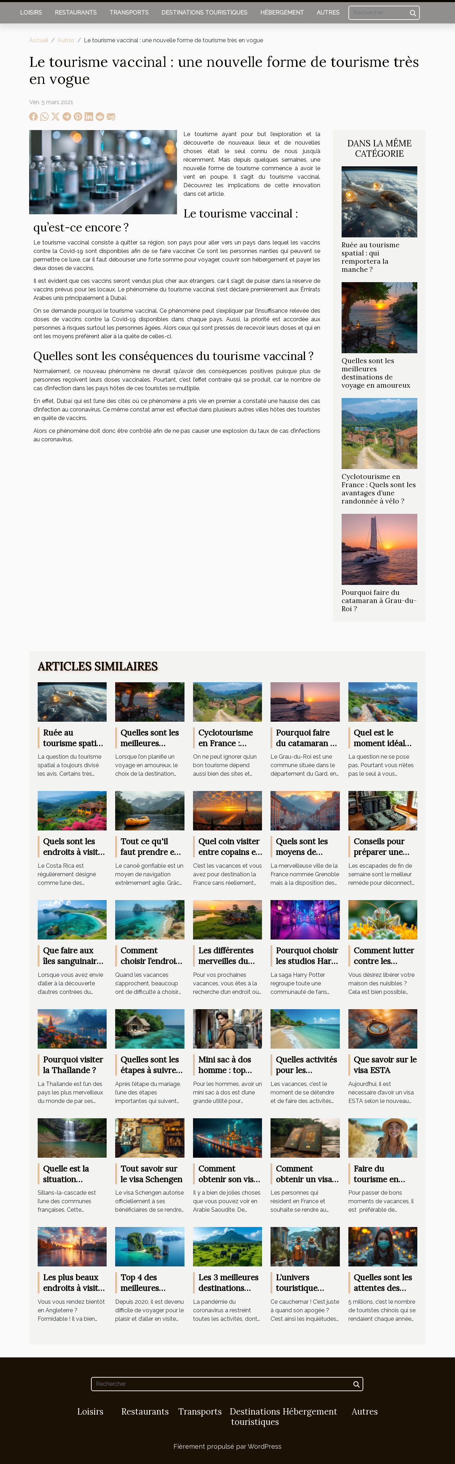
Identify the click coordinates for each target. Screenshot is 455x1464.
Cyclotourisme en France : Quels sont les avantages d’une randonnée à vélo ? (379, 488)
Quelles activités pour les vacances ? (306, 1070)
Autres (328, 12)
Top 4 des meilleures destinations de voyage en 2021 (149, 1293)
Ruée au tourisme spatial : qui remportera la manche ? (371, 257)
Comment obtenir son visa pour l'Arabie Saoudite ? (228, 1184)
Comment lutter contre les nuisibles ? (384, 961)
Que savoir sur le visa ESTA (385, 1064)
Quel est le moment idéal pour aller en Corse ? (379, 748)
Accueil (38, 40)
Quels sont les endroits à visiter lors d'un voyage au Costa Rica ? (74, 857)
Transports (129, 12)
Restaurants (76, 12)
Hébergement (282, 12)
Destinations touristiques (204, 12)
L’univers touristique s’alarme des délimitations (300, 1293)
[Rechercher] (384, 13)
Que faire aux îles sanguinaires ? (74, 961)
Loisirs (31, 12)
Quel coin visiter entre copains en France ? (229, 852)
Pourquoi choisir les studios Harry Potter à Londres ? (307, 966)
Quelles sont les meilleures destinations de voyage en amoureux (376, 372)
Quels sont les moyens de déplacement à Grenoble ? (303, 857)
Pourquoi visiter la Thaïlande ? (73, 1064)
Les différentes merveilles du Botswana (225, 961)
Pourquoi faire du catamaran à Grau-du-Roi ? (379, 600)
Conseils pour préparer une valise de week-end (382, 857)
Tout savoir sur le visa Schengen (151, 1173)
